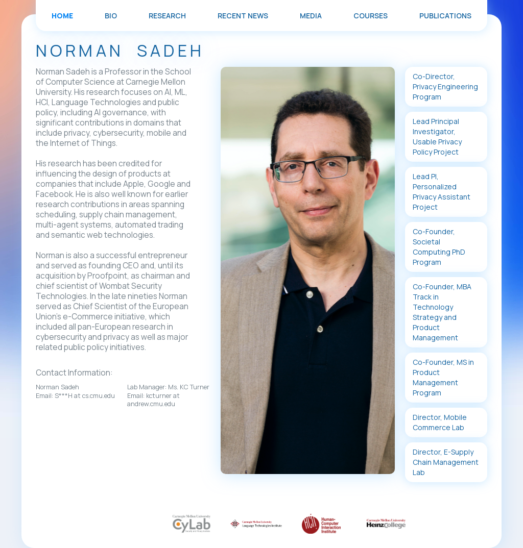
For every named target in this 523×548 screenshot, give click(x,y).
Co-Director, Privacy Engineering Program (445, 86)
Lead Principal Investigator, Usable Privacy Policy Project (437, 136)
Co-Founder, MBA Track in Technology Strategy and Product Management (442, 312)
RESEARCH (167, 15)
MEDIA (311, 15)
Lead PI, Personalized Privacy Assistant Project (441, 191)
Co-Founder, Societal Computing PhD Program (439, 247)
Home (62, 15)
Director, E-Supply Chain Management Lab (446, 462)
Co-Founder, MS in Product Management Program (443, 377)
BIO (111, 15)
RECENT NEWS (243, 15)
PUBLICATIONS (445, 15)
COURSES (370, 15)
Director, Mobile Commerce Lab (440, 422)
